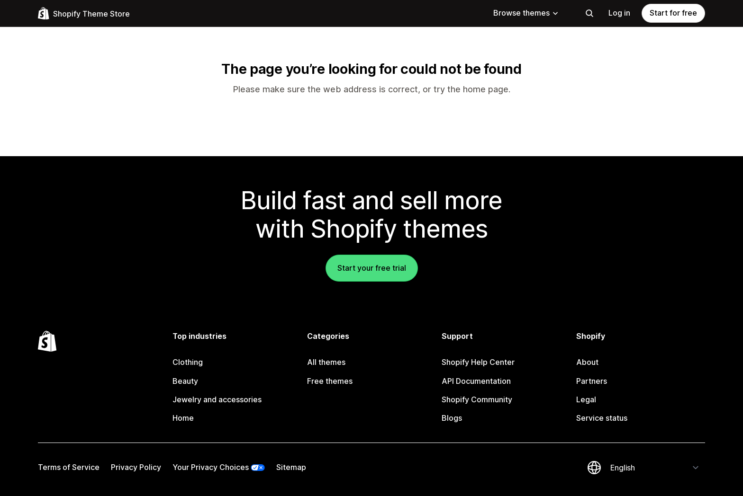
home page (485, 89)
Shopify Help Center (478, 362)
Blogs (452, 418)
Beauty (185, 381)
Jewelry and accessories (217, 399)
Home (183, 418)
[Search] (589, 13)
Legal (586, 399)
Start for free (673, 13)
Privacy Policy (136, 467)
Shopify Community (477, 399)
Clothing (187, 362)
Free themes (330, 381)
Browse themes (526, 13)
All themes (326, 362)
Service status (601, 418)
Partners (591, 381)
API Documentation (476, 381)
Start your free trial (371, 268)
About (587, 362)
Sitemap (291, 467)
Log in (619, 13)
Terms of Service (69, 467)
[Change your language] (655, 467)
